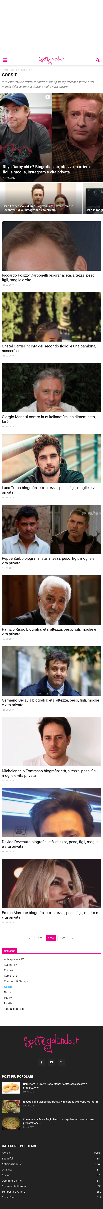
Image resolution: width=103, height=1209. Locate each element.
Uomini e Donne (12, 1180)
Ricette (8, 1003)
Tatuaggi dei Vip (14, 1009)
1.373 (39, 938)
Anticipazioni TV (14, 959)
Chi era (8, 970)
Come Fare (10, 975)
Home (5, 69)
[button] (98, 60)
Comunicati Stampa (16, 981)
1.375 (62, 938)
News (7, 992)
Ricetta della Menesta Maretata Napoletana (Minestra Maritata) (60, 1101)
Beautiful (7, 1158)
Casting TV (10, 964)
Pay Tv (8, 997)
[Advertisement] (51, 27)
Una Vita (7, 1169)
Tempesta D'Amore (13, 1191)
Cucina (6, 1175)
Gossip (13, 69)
